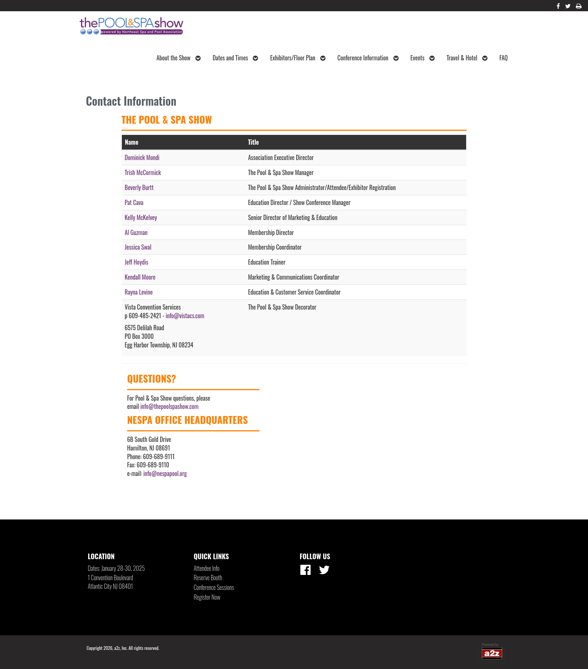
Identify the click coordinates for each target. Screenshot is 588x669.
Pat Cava (134, 202)
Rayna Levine (139, 291)
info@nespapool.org (165, 473)
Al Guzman (136, 232)
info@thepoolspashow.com (169, 406)
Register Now (207, 597)
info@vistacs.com (185, 315)
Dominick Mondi (142, 157)
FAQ (504, 57)
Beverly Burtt (139, 187)
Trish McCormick (143, 172)
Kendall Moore (140, 276)
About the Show (178, 57)
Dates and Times (235, 57)
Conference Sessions (214, 587)
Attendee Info (207, 568)
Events (423, 57)
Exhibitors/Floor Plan (297, 57)
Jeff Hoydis (136, 261)
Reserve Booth (208, 577)
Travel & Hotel (467, 57)
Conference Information (368, 57)
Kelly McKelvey (141, 217)
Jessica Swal (138, 246)
